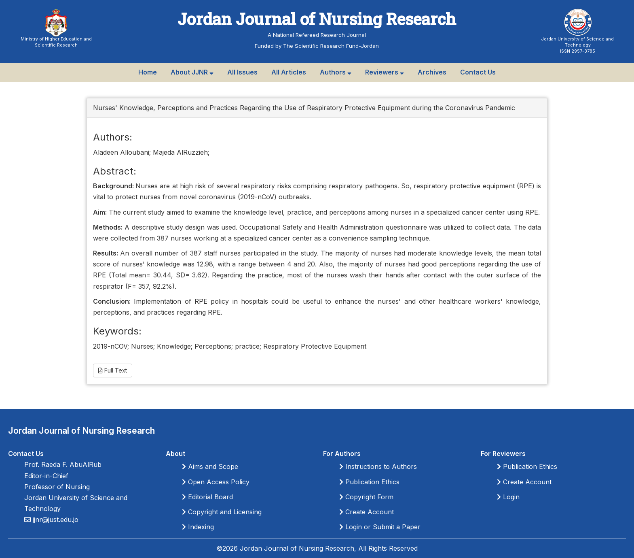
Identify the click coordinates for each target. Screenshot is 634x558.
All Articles (288, 72)
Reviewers (384, 72)
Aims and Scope (210, 466)
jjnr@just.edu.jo (54, 519)
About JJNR (192, 72)
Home (147, 72)
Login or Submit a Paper (380, 527)
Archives (432, 72)
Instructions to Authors (378, 466)
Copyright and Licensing (222, 512)
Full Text (112, 370)
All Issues (242, 72)
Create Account (366, 512)
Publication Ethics (369, 482)
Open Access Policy (215, 482)
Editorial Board (207, 497)
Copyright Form (366, 497)
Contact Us (478, 72)
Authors (335, 72)
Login (508, 497)
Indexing (198, 527)
